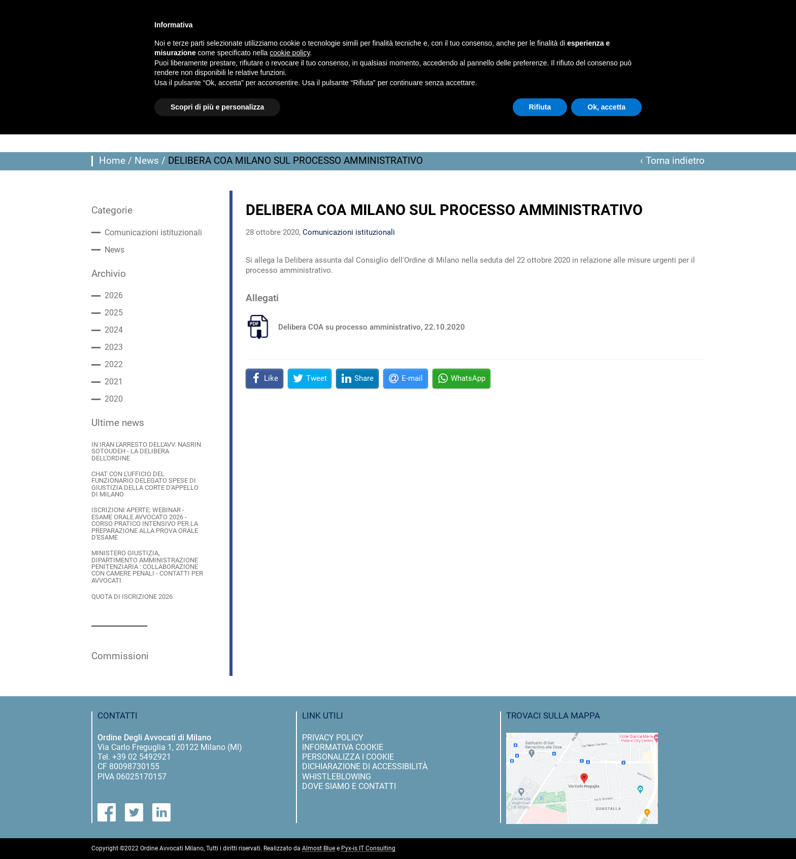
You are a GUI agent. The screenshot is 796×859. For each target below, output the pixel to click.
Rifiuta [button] (540, 107)
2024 (114, 330)
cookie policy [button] (290, 53)
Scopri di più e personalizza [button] (217, 107)
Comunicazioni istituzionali (153, 233)
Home (112, 160)
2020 (114, 399)
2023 (114, 347)
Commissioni (120, 656)
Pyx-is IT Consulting (368, 848)
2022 (114, 365)
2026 (114, 296)
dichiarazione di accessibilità (364, 766)
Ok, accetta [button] (606, 107)
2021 (114, 382)
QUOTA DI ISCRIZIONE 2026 (132, 596)
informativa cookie (342, 747)
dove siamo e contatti (349, 786)
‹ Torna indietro (672, 160)
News (147, 160)
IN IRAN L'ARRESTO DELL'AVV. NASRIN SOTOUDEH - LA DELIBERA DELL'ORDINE (146, 451)
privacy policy (332, 737)
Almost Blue (318, 848)
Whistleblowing (336, 776)
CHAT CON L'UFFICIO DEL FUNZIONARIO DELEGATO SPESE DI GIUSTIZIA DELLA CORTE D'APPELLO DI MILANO (144, 484)
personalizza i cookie (348, 757)
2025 (114, 313)
